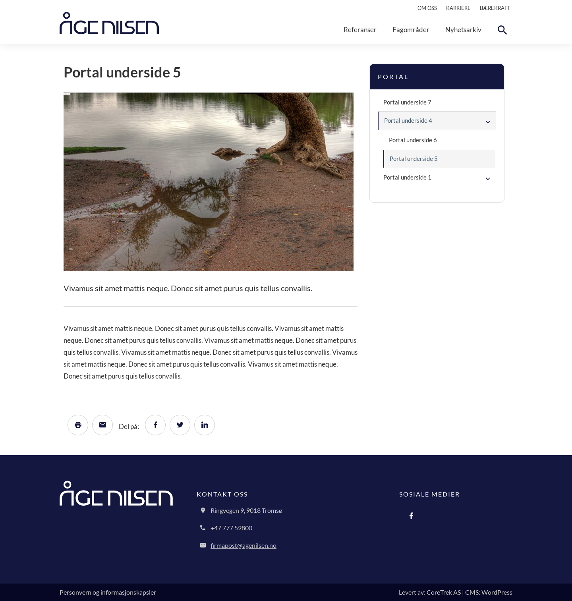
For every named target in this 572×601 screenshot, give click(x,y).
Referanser (360, 29)
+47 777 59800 (231, 527)
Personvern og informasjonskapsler (108, 592)
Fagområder (410, 29)
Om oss (427, 8)
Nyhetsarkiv (463, 29)
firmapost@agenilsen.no (243, 545)
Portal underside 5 (414, 158)
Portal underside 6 (413, 139)
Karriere (458, 8)
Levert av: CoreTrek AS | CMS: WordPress (455, 592)
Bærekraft (495, 8)
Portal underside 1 (407, 177)
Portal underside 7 (407, 102)
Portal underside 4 (408, 120)
